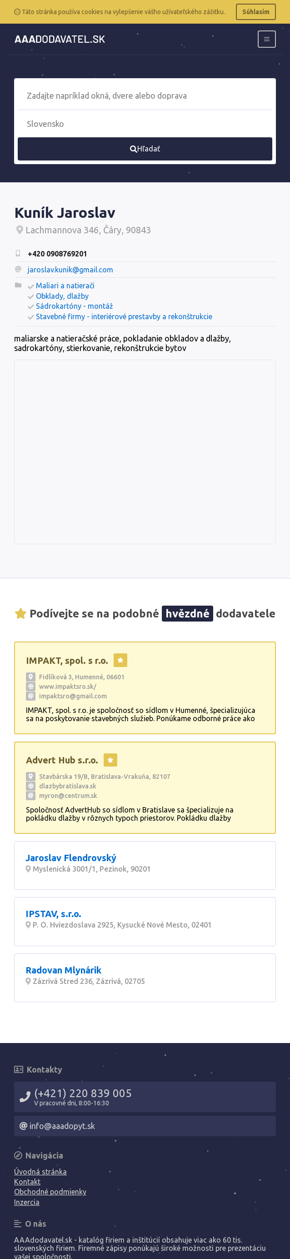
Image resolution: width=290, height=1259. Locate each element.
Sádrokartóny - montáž (74, 306)
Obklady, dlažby (62, 296)
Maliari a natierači (65, 285)
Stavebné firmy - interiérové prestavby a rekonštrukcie (124, 316)
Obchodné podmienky (50, 1192)
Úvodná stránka (40, 1172)
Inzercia (27, 1202)
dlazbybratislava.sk (67, 786)
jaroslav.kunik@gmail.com (70, 270)
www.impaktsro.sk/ (67, 686)
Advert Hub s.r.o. (62, 760)
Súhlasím (256, 11)
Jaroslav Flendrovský (70, 858)
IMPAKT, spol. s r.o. (67, 660)
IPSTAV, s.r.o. (53, 913)
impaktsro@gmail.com (73, 696)
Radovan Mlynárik (63, 970)
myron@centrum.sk (68, 795)
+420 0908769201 (57, 254)
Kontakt (27, 1182)
